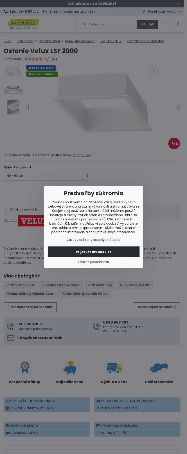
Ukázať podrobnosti (93, 262)
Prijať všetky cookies (93, 252)
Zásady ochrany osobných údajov (93, 239)
